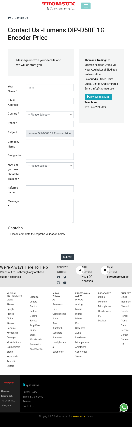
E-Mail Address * (14, 102)
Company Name (13, 144)
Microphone (104, 306)
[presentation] (36, 244)
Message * (13, 204)
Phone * (12, 123)
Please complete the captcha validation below (37, 234)
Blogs (124, 297)
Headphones (104, 311)
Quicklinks (33, 385)
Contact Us (21, 17)
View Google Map (98, 96)
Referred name (13, 190)
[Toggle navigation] (86, 6)
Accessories (36, 349)
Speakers (57, 337)
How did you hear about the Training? (13, 172)
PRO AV (79, 299)
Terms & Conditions (33, 396)
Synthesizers (13, 347)
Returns (27, 401)
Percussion (35, 344)
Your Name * (12, 89)
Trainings (125, 301)
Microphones (82, 342)
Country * (13, 113)
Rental (124, 315)
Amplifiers (35, 325)
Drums (33, 330)
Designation (15, 155)
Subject (12, 132)
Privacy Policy (30, 392)
